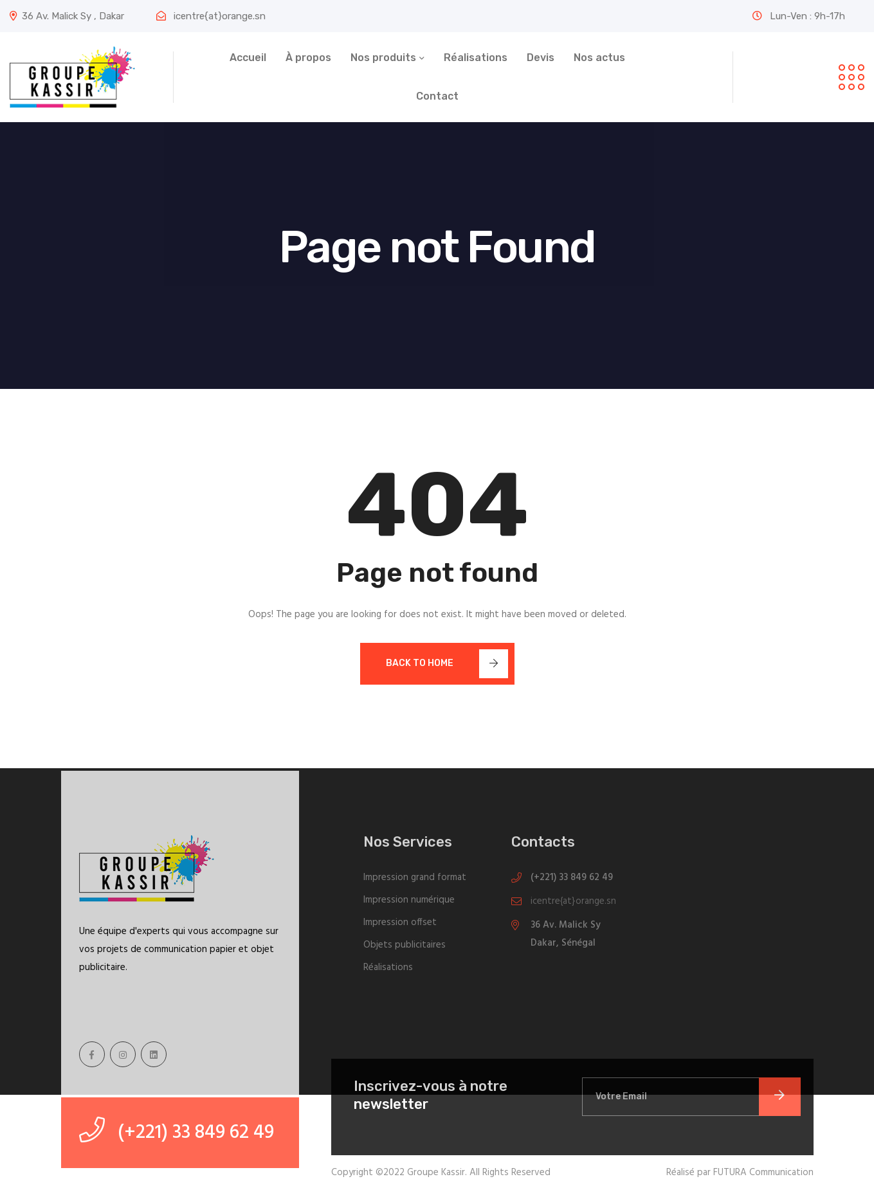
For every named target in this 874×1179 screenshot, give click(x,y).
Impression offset (400, 927)
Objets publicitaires (404, 949)
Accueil (248, 57)
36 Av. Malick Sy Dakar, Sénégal (566, 938)
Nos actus (599, 57)
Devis (540, 57)
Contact (437, 96)
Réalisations (475, 57)
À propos (308, 57)
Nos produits (383, 57)
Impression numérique (409, 904)
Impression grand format (414, 882)
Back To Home (447, 663)
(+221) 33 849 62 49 (572, 882)
